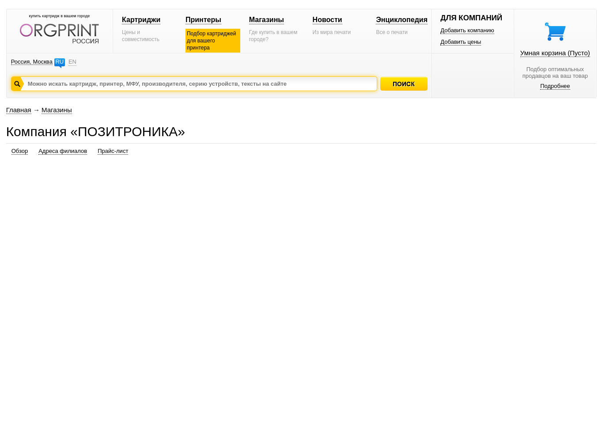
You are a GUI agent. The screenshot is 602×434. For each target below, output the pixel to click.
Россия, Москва (32, 61)
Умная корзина (555, 53)
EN (72, 61)
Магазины (266, 19)
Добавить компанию (467, 30)
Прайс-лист (113, 151)
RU (59, 61)
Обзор (19, 151)
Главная (18, 110)
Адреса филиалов (62, 151)
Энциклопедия (402, 19)
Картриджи (141, 19)
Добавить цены (460, 41)
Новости (327, 19)
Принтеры (203, 19)
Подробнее (555, 86)
